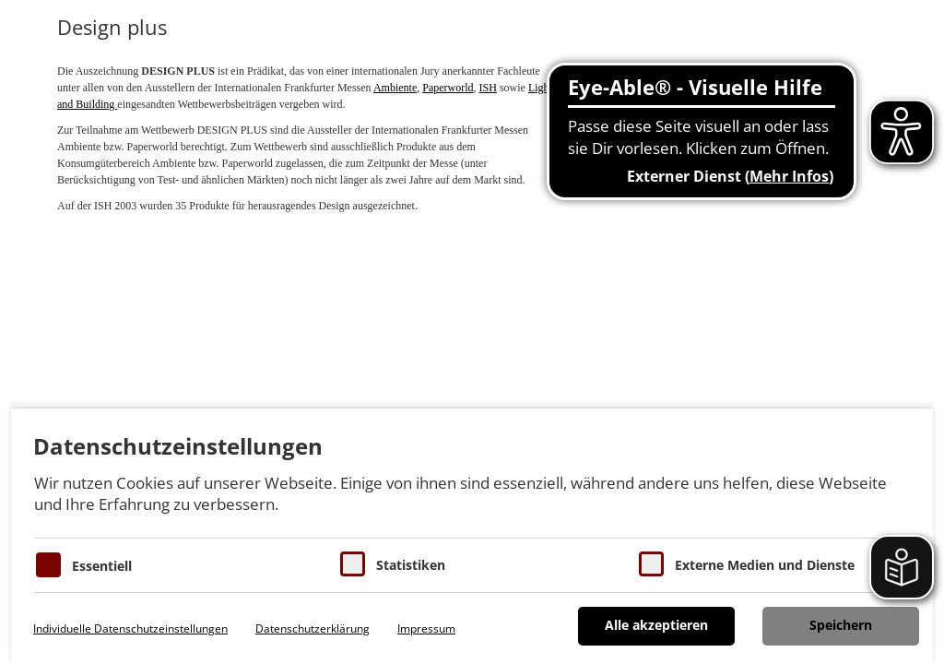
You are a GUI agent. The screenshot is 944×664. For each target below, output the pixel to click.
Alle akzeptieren (656, 625)
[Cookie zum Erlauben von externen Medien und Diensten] (651, 563)
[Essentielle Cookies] (48, 564)
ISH (488, 87)
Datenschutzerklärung (312, 628)
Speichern (840, 625)
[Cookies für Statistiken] (352, 563)
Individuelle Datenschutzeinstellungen (130, 628)
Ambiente (395, 87)
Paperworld (447, 87)
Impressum (426, 628)
